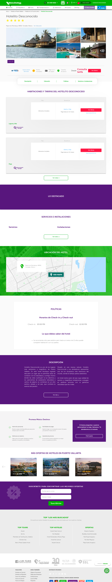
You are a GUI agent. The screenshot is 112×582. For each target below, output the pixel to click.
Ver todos (56, 236)
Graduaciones (34, 576)
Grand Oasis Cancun (56, 530)
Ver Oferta (94, 70)
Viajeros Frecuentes (36, 571)
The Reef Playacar (89, 539)
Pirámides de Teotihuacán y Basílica (23, 536)
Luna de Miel (34, 578)
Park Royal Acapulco (89, 536)
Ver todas (56, 177)
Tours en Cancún (19, 578)
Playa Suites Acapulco (89, 542)
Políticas (66, 81)
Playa (10, 164)
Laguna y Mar (13, 123)
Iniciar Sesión (86, 2)
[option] (23, 467)
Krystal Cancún (56, 542)
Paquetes (33, 580)
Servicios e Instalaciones (85, 81)
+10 (102, 50)
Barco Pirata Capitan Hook (22, 542)
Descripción (27, 81)
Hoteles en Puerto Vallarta (17, 11)
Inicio (7, 11)
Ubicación (47, 81)
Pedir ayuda (89, 435)
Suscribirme (56, 503)
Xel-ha (22, 533)
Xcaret (22, 530)
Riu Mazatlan (55, 533)
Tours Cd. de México (20, 576)
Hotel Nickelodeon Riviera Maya (56, 536)
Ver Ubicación (38, 26)
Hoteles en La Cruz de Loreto (32, 11)
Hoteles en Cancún (20, 571)
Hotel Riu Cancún (56, 539)
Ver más (56, 394)
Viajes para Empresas (36, 573)
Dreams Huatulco (89, 530)
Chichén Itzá (22, 539)
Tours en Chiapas (19, 580)
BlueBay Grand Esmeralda (89, 533)
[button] (45, 7)
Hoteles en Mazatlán (20, 573)
